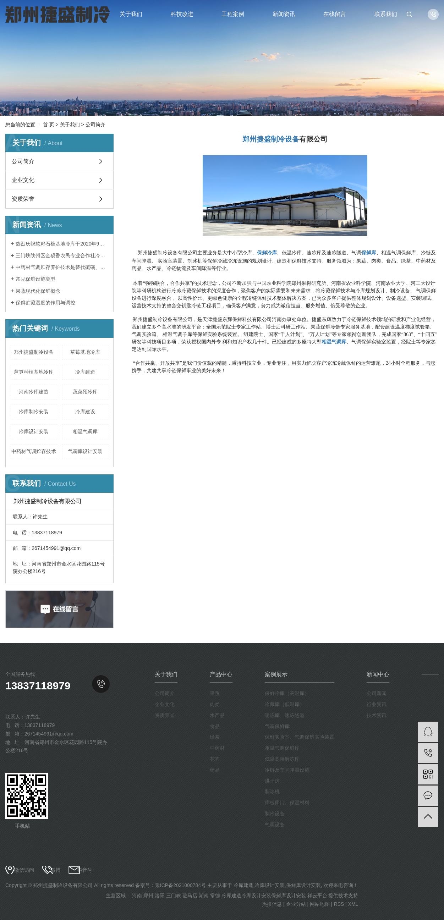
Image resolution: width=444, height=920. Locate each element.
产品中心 (221, 674)
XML (353, 904)
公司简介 (23, 161)
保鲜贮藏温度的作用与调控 (45, 302)
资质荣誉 (23, 199)
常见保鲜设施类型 (35, 279)
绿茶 (215, 737)
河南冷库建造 (34, 392)
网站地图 (320, 904)
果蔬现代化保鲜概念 (38, 291)
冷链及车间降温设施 (287, 770)
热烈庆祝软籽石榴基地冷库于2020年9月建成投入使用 (62, 244)
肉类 (215, 704)
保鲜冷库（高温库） (287, 693)
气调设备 (275, 824)
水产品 (217, 715)
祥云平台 (317, 895)
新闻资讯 (284, 14)
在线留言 (334, 14)
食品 (215, 726)
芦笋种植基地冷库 (34, 372)
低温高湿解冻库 (282, 759)
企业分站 (296, 904)
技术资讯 (377, 715)
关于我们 (131, 14)
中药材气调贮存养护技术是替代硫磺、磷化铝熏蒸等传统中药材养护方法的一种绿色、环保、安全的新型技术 (62, 267)
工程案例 (232, 14)
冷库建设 (85, 411)
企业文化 (23, 180)
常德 (215, 895)
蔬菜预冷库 (85, 392)
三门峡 (173, 895)
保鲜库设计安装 (303, 885)
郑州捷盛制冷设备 (34, 352)
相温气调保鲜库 (282, 748)
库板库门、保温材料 (287, 802)
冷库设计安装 (34, 431)
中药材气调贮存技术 (33, 451)
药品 (215, 770)
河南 (137, 895)
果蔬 (215, 693)
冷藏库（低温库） (285, 704)
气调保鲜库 (277, 726)
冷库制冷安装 (34, 411)
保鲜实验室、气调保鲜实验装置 (299, 737)
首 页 (48, 124)
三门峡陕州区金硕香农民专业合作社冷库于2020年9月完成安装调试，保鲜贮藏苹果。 (62, 255)
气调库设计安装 (85, 451)
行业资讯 (377, 704)
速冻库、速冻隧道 (285, 715)
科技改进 (182, 14)
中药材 (217, 748)
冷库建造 (85, 372)
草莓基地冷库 (85, 352)
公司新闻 (377, 693)
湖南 (204, 895)
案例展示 (276, 674)
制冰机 (272, 791)
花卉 (215, 759)
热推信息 (272, 904)
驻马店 (189, 895)
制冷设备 (275, 813)
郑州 (148, 895)
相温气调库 (85, 431)
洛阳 (160, 895)
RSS (339, 904)
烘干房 (272, 781)
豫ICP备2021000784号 (180, 885)
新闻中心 (378, 674)
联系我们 (385, 14)
